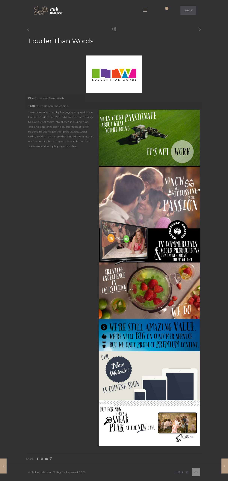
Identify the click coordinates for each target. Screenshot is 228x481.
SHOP (188, 10)
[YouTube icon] (183, 472)
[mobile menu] (145, 10)
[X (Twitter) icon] (179, 472)
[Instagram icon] (186, 472)
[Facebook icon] (175, 472)
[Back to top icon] (196, 472)
